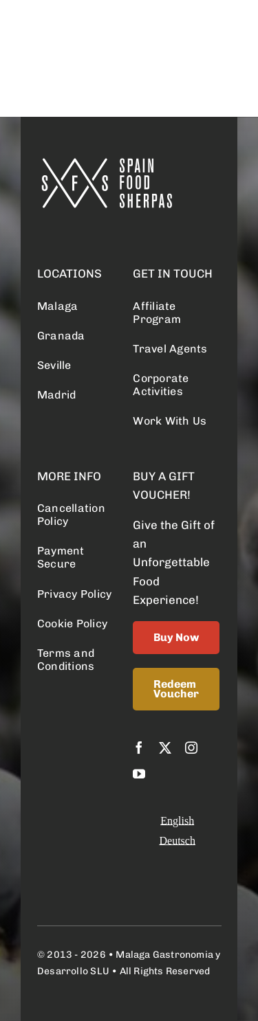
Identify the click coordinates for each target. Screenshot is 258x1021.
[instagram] (191, 747)
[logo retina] (106, 163)
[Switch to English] (177, 821)
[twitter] (165, 747)
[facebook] (139, 747)
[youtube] (139, 773)
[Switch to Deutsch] (177, 841)
